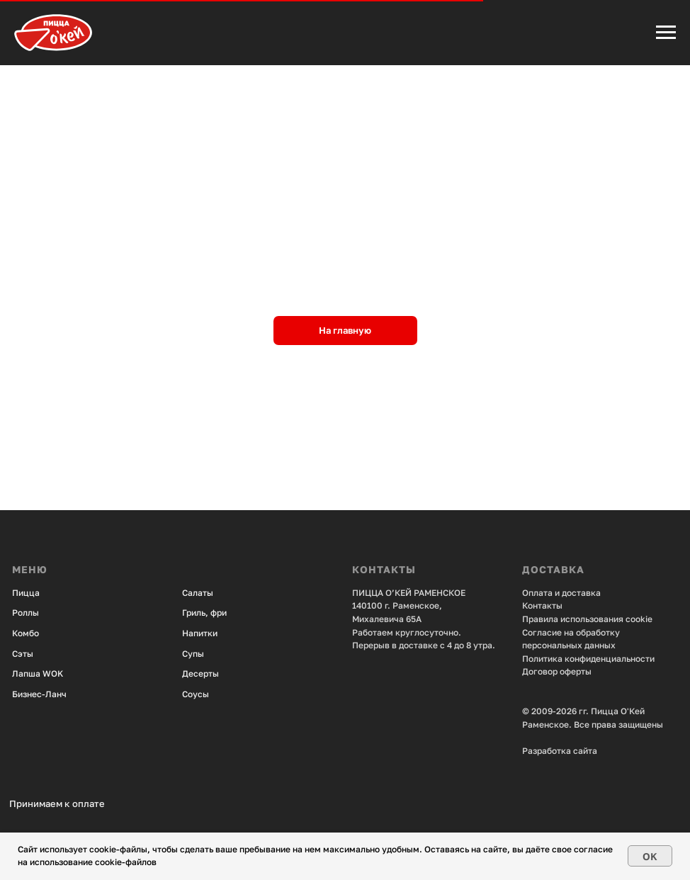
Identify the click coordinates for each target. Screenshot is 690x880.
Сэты (22, 653)
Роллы (25, 612)
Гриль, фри (204, 612)
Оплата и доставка (561, 592)
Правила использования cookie (587, 619)
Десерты (200, 673)
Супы (193, 653)
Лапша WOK (37, 673)
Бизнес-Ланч (39, 694)
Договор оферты (557, 671)
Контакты (542, 605)
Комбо (25, 633)
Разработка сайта (559, 750)
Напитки (199, 633)
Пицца (26, 592)
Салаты (197, 592)
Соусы (195, 694)
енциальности (625, 658)
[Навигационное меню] (666, 33)
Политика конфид (559, 658)
